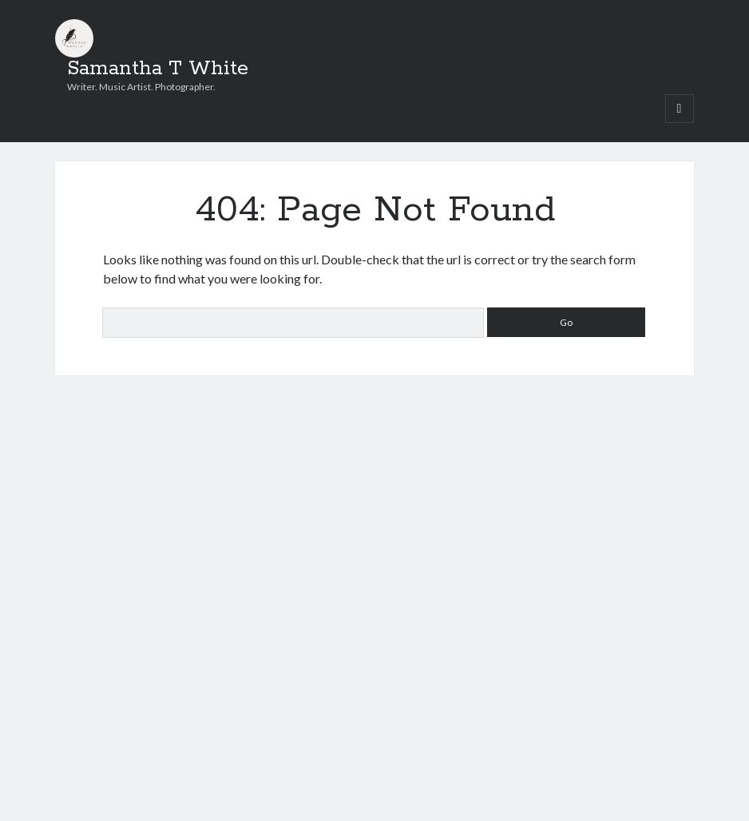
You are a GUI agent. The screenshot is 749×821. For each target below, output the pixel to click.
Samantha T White (157, 68)
